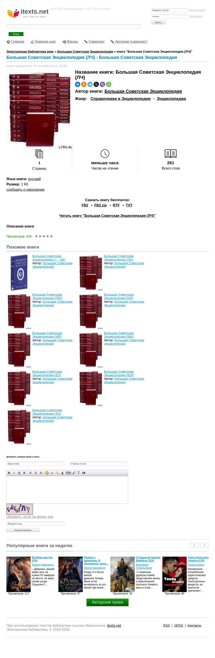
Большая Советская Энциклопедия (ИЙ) (47, 334)
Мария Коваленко (43, 564)
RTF (116, 205)
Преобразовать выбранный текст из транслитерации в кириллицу (78, 473)
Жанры (72, 41)
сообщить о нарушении (25, 189)
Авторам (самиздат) (131, 41)
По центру (35, 473)
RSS (166, 625)
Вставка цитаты (73, 473)
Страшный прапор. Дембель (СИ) (148, 559)
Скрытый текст (68, 473)
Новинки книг (45, 41)
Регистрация (197, 10)
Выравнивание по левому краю (30, 473)
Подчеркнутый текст (19, 473)
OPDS (178, 625)
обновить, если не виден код (29, 517)
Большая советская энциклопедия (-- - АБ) (48, 257)
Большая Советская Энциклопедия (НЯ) (119, 296)
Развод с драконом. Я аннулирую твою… (96, 560)
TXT (129, 205)
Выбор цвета (62, 473)
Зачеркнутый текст (24, 473)
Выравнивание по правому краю (40, 473)
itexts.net (114, 625)
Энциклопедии (171, 98)
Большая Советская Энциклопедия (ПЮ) (47, 296)
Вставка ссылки (52, 473)
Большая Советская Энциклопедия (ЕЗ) (47, 373)
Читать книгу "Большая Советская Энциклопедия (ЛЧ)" (107, 216)
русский (34, 179)
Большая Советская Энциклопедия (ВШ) (119, 334)
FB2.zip (100, 205)
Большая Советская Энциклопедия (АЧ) (47, 411)
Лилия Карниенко (94, 567)
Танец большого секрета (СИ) (198, 559)
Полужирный (9, 473)
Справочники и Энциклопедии (120, 98)
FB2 (85, 205)
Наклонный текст (14, 473)
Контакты (194, 625)
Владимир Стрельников (144, 566)
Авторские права (107, 602)
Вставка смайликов (47, 473)
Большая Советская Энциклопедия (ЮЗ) (119, 373)
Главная (17, 41)
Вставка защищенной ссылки (57, 473)
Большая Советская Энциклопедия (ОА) (119, 257)
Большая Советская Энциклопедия (143, 91)
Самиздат (97, 41)
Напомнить (196, 16)
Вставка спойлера (83, 473)
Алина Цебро (196, 564)
